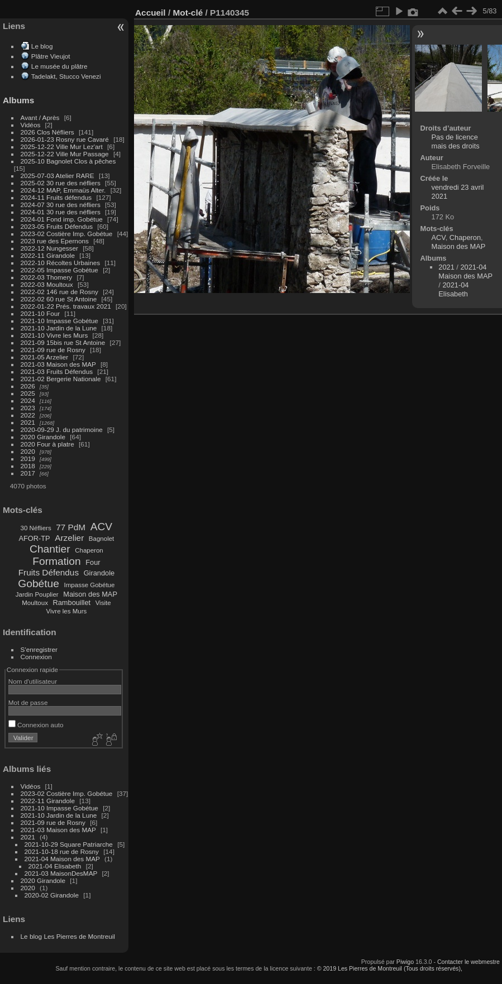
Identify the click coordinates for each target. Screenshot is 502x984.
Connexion (36, 656)
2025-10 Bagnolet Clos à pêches (68, 161)
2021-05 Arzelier (45, 357)
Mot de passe (28, 702)
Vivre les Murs (66, 611)
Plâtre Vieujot (50, 56)
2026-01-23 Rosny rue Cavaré (65, 139)
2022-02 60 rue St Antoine (59, 299)
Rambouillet (72, 602)
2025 (28, 393)
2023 (28, 407)
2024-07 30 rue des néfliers (61, 204)
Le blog (42, 46)
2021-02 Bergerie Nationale (61, 378)
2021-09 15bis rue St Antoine (63, 342)
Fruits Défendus (48, 572)
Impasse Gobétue (89, 585)
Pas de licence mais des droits (456, 141)
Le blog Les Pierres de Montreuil (68, 936)
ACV (101, 526)
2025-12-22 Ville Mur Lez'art (62, 146)
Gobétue (38, 583)
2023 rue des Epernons (55, 240)
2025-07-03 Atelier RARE (57, 175)
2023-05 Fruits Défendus (57, 226)
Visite (103, 602)
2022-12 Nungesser (49, 248)
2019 (28, 458)
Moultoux (35, 602)
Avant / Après (40, 117)
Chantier (50, 549)
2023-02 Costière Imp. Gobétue (67, 233)
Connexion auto (36, 724)
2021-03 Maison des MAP (58, 364)
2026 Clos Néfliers (47, 132)
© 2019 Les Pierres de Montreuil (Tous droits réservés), (389, 968)
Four (92, 562)
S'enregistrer (39, 649)
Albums (18, 100)
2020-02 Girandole (52, 895)
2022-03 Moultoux (47, 284)
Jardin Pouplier (37, 594)
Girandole (99, 573)
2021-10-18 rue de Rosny (62, 851)
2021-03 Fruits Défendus (57, 371)
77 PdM (70, 527)
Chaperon (89, 550)
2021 (28, 422)
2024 (28, 400)
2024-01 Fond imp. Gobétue (62, 219)
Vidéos (31, 124)
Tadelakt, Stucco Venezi (66, 76)
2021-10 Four (40, 313)
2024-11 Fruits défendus (56, 197)
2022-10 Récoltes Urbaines (61, 262)
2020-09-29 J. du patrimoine (62, 429)
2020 (28, 451)
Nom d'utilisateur (32, 681)
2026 (28, 386)
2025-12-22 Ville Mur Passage (65, 153)
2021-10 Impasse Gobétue (59, 320)
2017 (28, 473)
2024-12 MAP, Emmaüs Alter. (63, 190)
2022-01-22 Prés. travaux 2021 (66, 306)
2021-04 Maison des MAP (62, 858)
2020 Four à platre (47, 444)
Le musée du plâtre (59, 66)
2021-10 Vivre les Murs (54, 335)
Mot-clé (188, 12)
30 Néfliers (36, 528)
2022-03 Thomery (47, 277)
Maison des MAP (90, 594)
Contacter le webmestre (468, 961)
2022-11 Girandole (48, 255)
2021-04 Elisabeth (55, 866)
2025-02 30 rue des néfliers (61, 182)
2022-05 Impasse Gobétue (59, 269)
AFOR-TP (34, 538)
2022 (28, 415)
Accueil (150, 12)
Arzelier (69, 538)
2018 (28, 465)
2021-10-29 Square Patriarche (69, 844)
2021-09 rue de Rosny (53, 349)
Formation (56, 561)
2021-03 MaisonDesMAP (61, 873)
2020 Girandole (43, 436)
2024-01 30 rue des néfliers (62, 211)
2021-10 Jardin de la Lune (59, 328)
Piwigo (405, 961)
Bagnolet (101, 538)
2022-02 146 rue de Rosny (59, 291)
